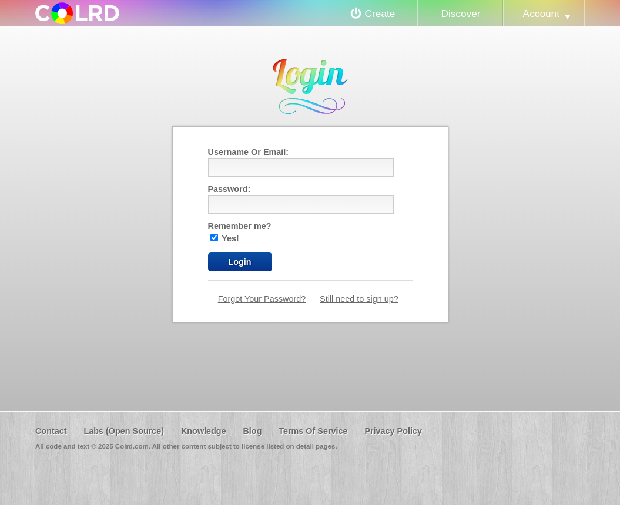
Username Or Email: (248, 152)
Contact (51, 431)
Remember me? (240, 226)
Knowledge (203, 431)
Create (380, 13)
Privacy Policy (393, 431)
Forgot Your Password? (262, 299)
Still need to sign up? (359, 299)
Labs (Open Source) (123, 431)
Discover (460, 13)
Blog (252, 431)
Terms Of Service (313, 431)
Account (541, 13)
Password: (229, 189)
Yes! (224, 238)
